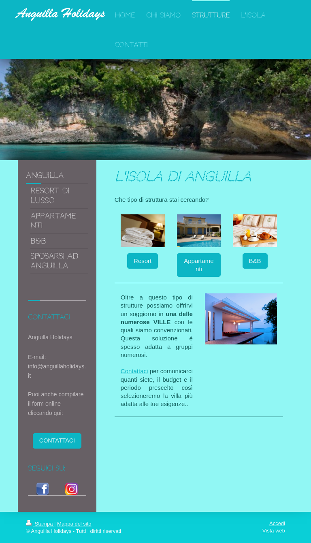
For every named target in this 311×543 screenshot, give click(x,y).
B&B (255, 260)
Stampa (40, 524)
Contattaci (134, 371)
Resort (142, 260)
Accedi (277, 523)
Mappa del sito (74, 524)
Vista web (273, 531)
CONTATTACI (57, 440)
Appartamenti (198, 264)
